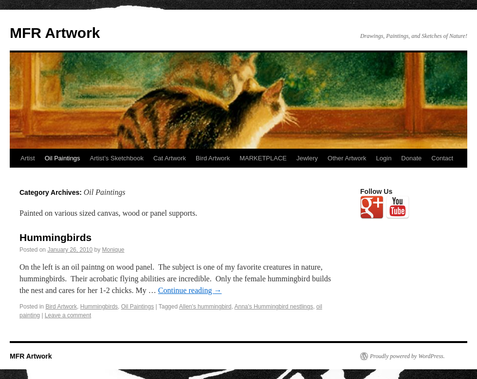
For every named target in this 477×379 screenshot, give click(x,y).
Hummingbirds (55, 237)
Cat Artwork (169, 158)
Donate (411, 158)
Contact (442, 158)
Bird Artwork (213, 158)
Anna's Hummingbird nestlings (273, 306)
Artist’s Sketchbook (117, 158)
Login (384, 158)
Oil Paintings (62, 158)
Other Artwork (347, 158)
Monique (113, 249)
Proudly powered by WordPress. (407, 356)
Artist (27, 158)
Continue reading (190, 290)
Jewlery (307, 158)
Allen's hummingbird (205, 306)
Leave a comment (68, 315)
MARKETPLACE (263, 158)
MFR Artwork (55, 33)
